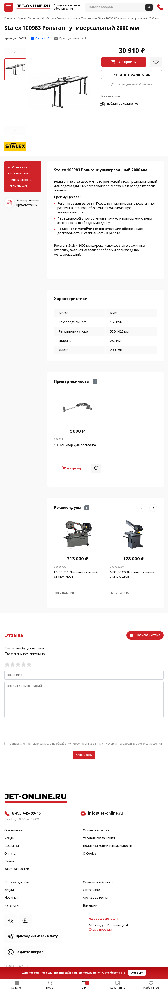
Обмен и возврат (96, 830)
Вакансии (90, 905)
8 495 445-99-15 (26, 813)
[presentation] (37, 729)
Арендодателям (95, 898)
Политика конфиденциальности (107, 846)
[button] (15, 52)
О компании (13, 830)
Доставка (11, 846)
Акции (9, 890)
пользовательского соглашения (140, 744)
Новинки (11, 898)
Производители (16, 882)
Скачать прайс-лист (98, 882)
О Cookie (89, 854)
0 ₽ (84, 988)
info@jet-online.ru (105, 813)
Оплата (10, 854)
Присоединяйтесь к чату (37, 936)
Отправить (84, 754)
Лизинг (9, 861)
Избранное (151, 988)
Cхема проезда (100, 929)
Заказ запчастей (16, 869)
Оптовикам (91, 890)
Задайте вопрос (29, 952)
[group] (59, 91)
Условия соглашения (99, 838)
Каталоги (11, 905)
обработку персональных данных (79, 744)
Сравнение (117, 988)
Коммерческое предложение (27, 202)
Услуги (9, 838)
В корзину (127, 62)
